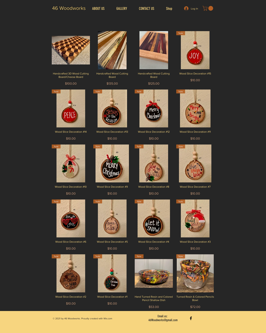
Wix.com (107, 318)
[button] (208, 8)
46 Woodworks (69, 8)
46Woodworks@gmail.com (163, 320)
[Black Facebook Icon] (190, 318)
